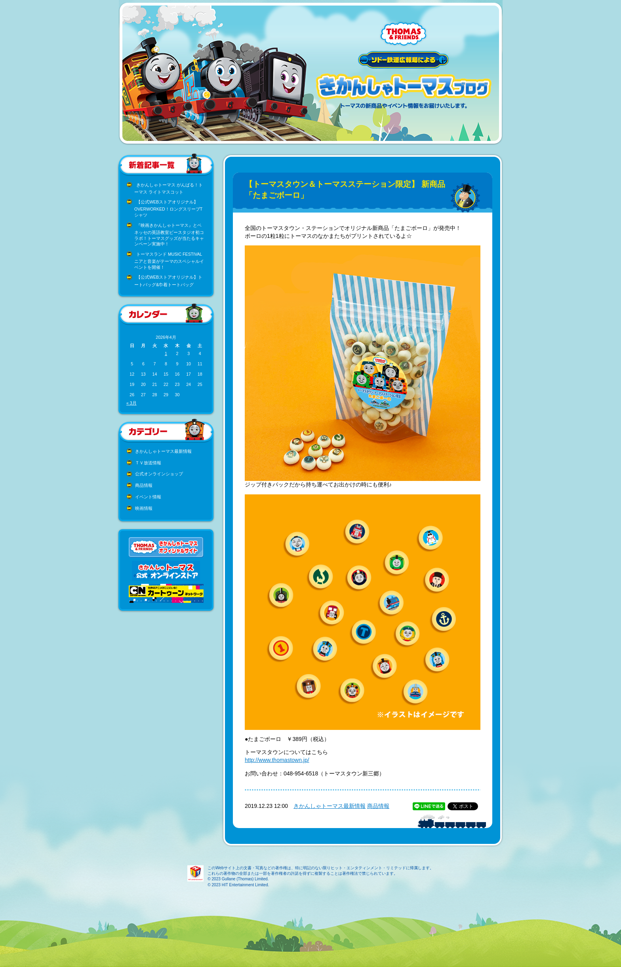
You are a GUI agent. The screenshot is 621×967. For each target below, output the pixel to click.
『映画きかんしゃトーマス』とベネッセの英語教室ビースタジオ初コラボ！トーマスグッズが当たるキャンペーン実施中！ (169, 235)
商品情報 (143, 485)
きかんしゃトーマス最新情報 (163, 451)
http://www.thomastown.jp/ (277, 760)
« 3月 (131, 403)
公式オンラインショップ (159, 473)
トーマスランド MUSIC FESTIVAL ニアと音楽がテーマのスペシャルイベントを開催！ (169, 261)
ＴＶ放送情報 (148, 462)
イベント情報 (148, 496)
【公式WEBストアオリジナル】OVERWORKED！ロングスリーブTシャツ (168, 208)
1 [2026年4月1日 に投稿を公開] (166, 353)
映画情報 (143, 508)
